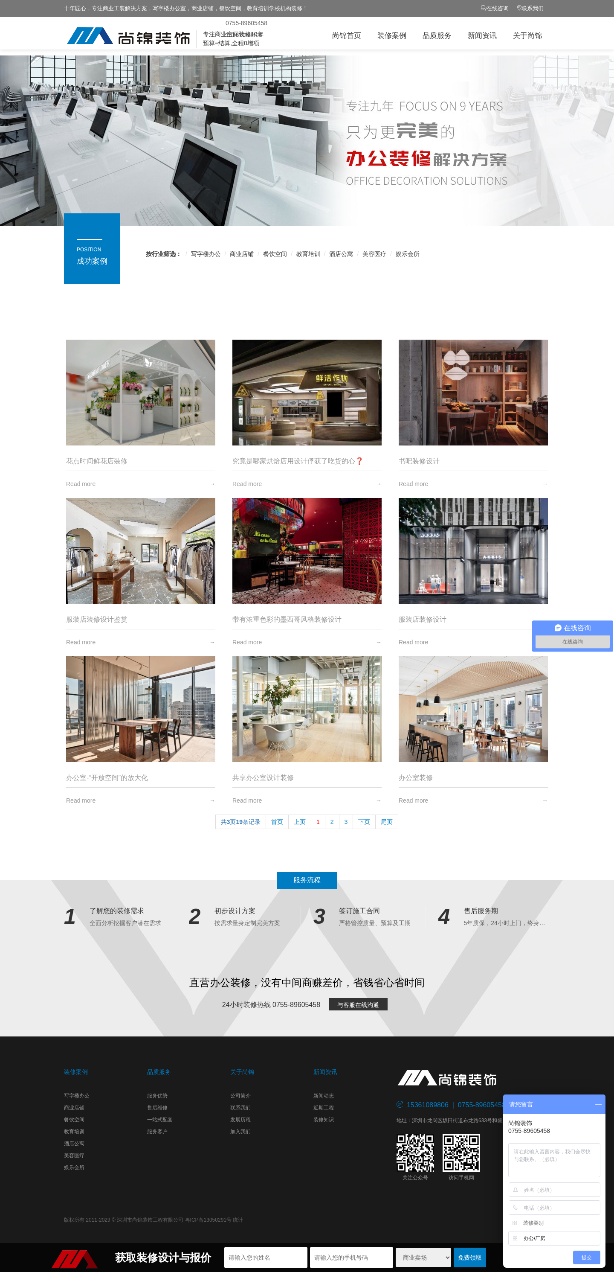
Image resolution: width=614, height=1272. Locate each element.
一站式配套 (160, 1120)
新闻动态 (323, 1096)
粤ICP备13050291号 (208, 1220)
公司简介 (240, 1096)
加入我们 (240, 1132)
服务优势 (157, 1096)
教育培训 (308, 253)
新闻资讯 (482, 36)
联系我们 (532, 8)
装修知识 (323, 1120)
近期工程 (323, 1108)
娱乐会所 (408, 253)
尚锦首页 (346, 36)
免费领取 (470, 1257)
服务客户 (157, 1132)
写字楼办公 (206, 253)
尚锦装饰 (153, 36)
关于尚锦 (527, 36)
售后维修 (157, 1108)
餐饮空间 (275, 253)
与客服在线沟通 (358, 1004)
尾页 (387, 821)
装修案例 (391, 36)
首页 (277, 821)
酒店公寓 (341, 253)
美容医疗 (374, 253)
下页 (364, 821)
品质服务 (437, 36)
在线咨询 (498, 8)
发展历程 (240, 1120)
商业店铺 (242, 253)
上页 (300, 821)
